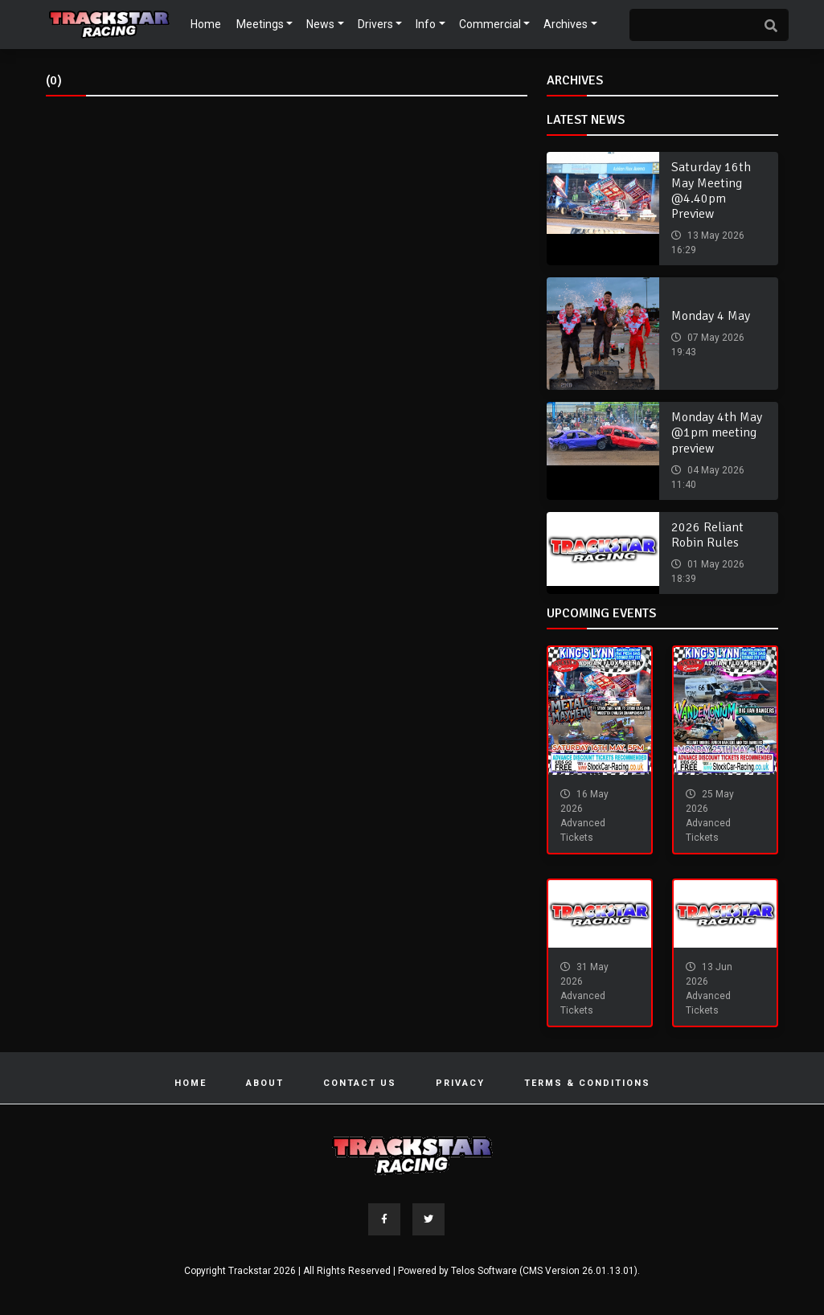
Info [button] (426, 24)
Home (206, 24)
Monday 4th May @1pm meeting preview (716, 432)
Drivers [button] (375, 24)
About (265, 1083)
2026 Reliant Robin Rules (707, 535)
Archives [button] (565, 24)
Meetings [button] (260, 24)
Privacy (460, 1083)
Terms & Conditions (587, 1083)
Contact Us (359, 1083)
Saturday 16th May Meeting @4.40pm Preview (711, 190)
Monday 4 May (710, 316)
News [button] (320, 24)
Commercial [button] (490, 24)
